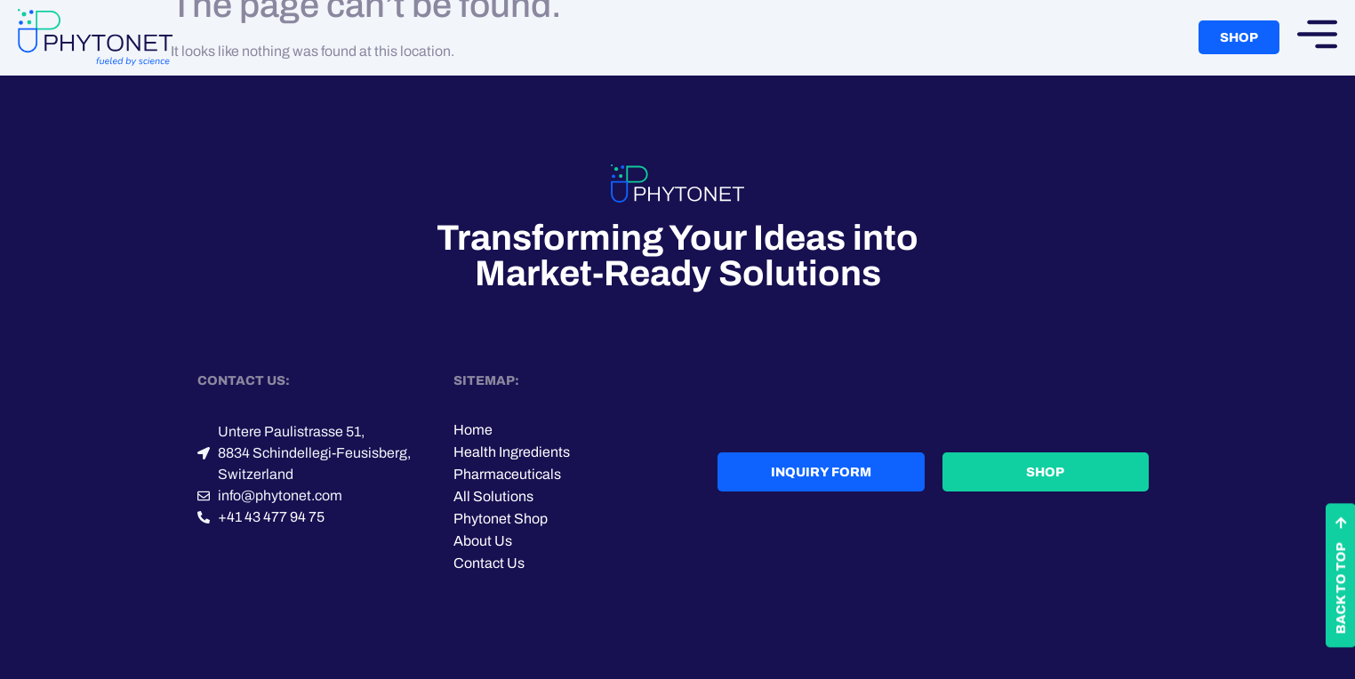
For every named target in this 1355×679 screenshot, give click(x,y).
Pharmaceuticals (507, 474)
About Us (482, 540)
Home (473, 429)
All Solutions (493, 496)
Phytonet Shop (500, 518)
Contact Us (489, 563)
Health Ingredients (511, 451)
